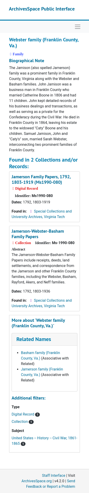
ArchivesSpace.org (36, 481)
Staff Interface (53, 475)
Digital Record (26, 414)
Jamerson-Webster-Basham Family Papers (38, 234)
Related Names (33, 339)
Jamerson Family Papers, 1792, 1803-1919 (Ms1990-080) (41, 179)
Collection (23, 421)
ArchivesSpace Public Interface (42, 8)
